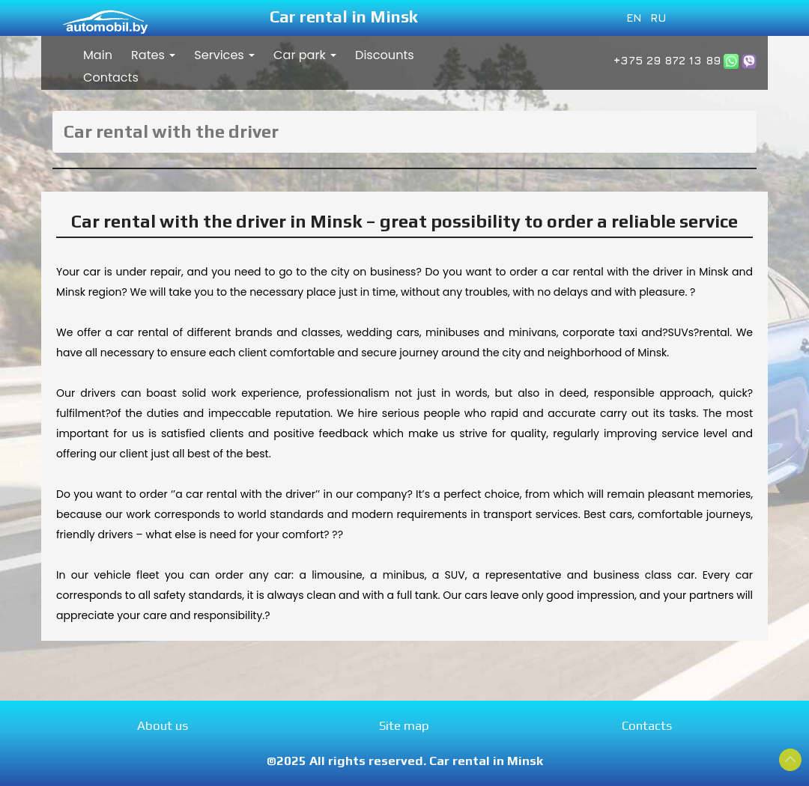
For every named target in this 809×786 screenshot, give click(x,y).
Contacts (111, 77)
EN (634, 17)
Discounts (384, 55)
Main (97, 55)
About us (162, 725)
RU (658, 17)
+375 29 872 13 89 (667, 60)
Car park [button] (304, 55)
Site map (404, 725)
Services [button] (224, 55)
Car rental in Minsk (344, 16)
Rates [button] (153, 55)
